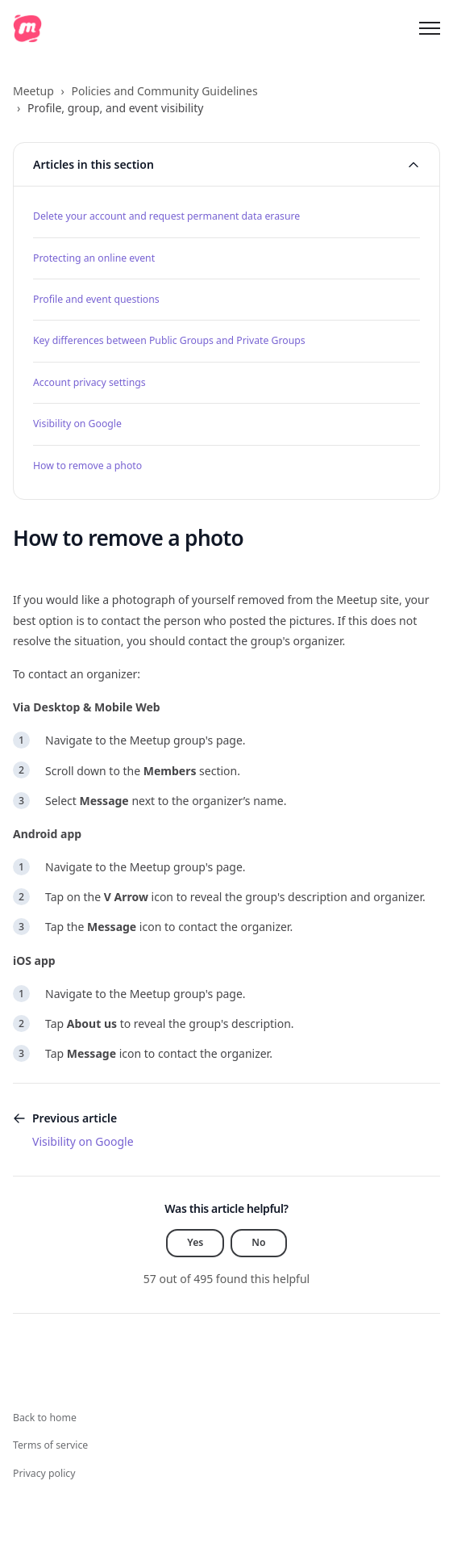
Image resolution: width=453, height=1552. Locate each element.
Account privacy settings (89, 382)
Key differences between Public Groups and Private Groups (169, 340)
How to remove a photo (87, 465)
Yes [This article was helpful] (195, 1242)
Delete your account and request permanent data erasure (166, 216)
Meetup (33, 91)
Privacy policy (44, 1473)
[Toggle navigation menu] (430, 28)
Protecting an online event (94, 258)
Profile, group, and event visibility (115, 107)
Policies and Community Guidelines (164, 91)
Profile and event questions (96, 299)
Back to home (45, 1417)
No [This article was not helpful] (258, 1242)
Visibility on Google (77, 423)
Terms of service (50, 1445)
